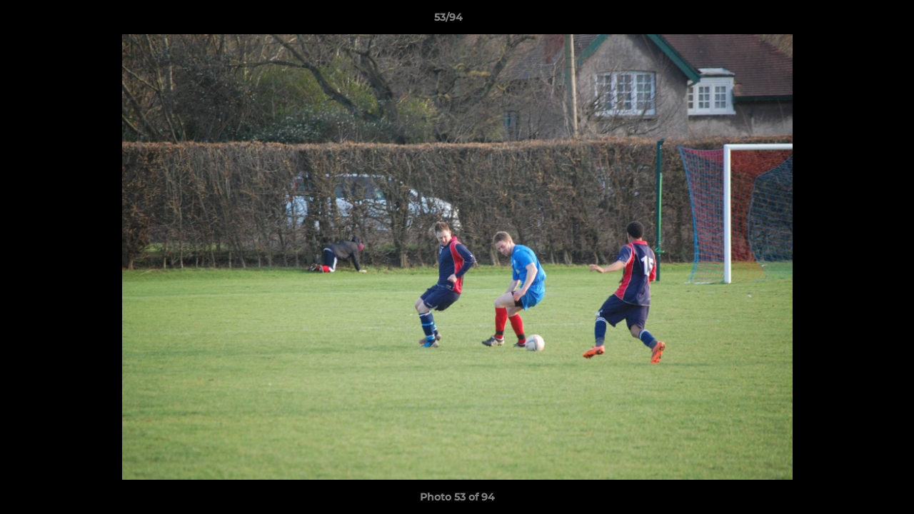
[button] (854, 20)
